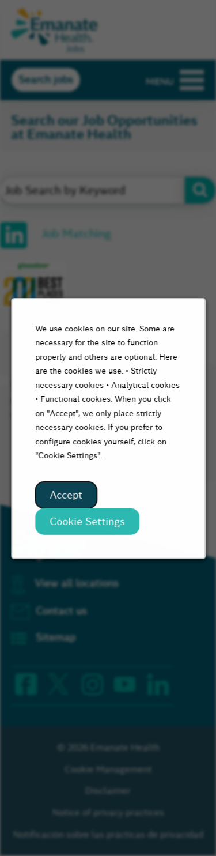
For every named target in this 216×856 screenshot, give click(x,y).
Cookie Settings (87, 523)
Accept (66, 497)
